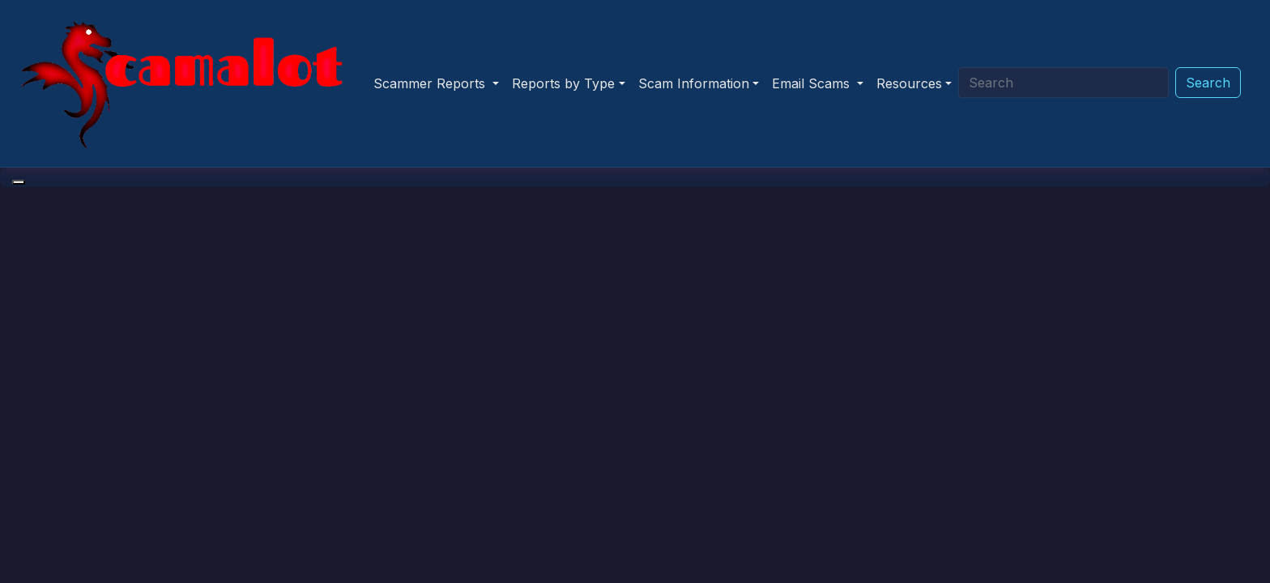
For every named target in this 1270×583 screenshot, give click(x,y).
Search (1208, 82)
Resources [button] (909, 83)
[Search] (1063, 82)
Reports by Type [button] (563, 83)
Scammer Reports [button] (431, 83)
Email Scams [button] (813, 83)
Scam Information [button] (693, 83)
